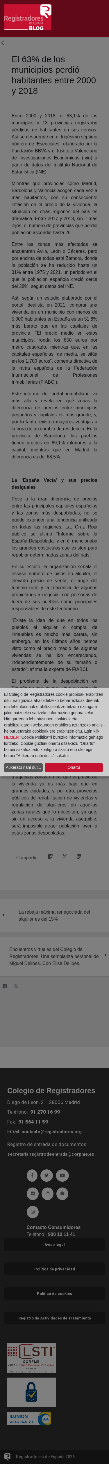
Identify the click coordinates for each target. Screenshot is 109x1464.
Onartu (74, 767)
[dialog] (54, 732)
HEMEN (11, 737)
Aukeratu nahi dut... (23, 767)
